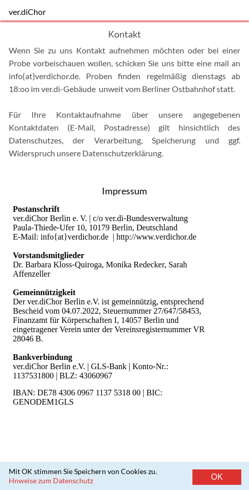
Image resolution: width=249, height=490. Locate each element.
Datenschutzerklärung (122, 153)
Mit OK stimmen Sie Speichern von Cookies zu (82, 471)
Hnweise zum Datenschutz (51, 480)
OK (217, 477)
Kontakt (168, 479)
